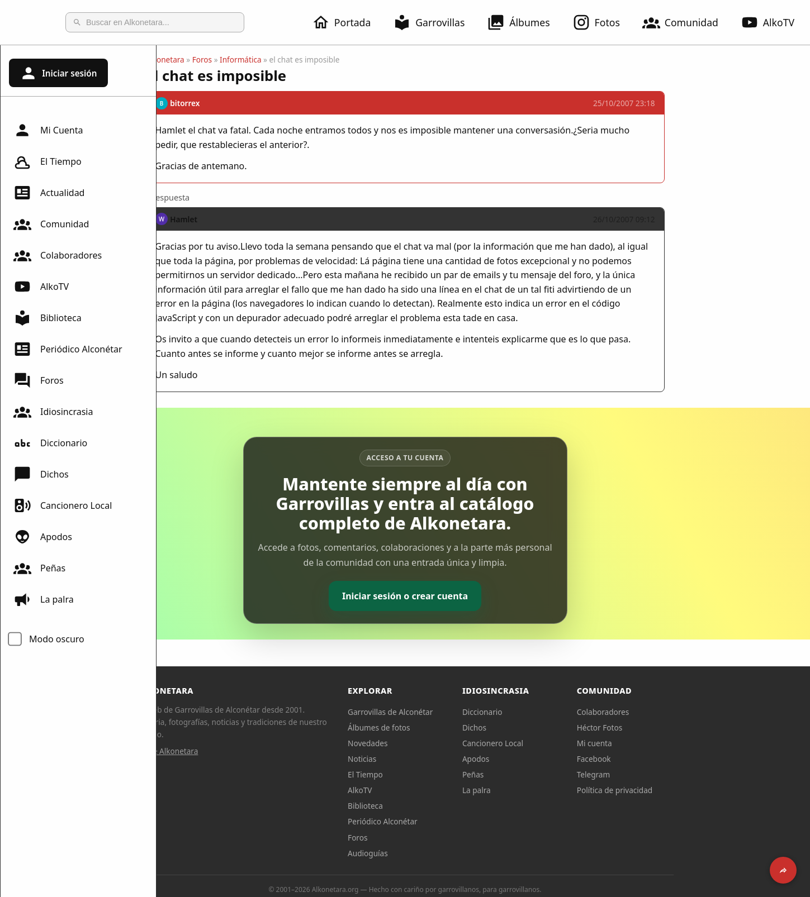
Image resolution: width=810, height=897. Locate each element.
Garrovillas (435, 22)
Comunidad (687, 22)
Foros (38, 380)
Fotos (603, 22)
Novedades (446, 743)
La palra (43, 599)
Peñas (39, 568)
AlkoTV (41, 286)
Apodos (42, 537)
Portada (348, 22)
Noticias (440, 758)
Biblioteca (47, 318)
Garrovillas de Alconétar (468, 712)
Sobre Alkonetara (246, 751)
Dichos (41, 474)
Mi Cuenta (48, 130)
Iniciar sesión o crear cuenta (483, 596)
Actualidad (48, 193)
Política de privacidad (693, 790)
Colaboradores (57, 255)
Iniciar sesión (58, 73)
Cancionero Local (62, 505)
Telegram (672, 774)
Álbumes (525, 22)
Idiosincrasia (53, 412)
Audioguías (446, 853)
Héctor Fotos (677, 727)
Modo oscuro (56, 639)
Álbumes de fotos (457, 727)
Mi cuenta (672, 743)
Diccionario (50, 443)
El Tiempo (47, 161)
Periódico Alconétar (67, 349)
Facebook (672, 758)
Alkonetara (243, 59)
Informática (318, 59)
